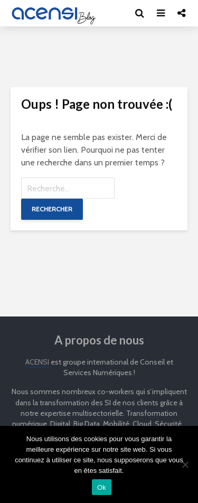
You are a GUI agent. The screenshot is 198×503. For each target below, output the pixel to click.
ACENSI (37, 362)
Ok (101, 487)
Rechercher (52, 209)
